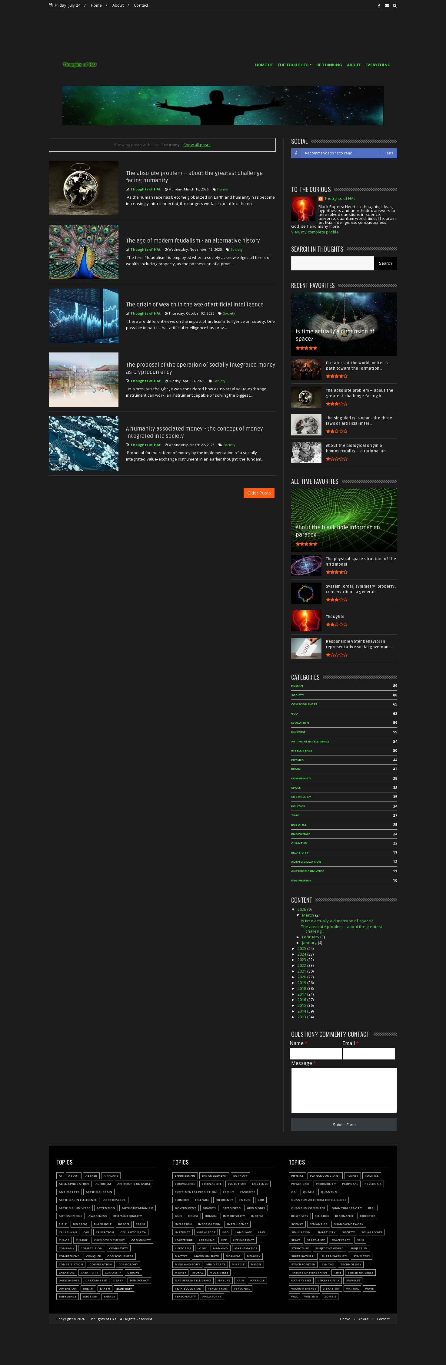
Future (245, 1200)
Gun (178, 1216)
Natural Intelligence (193, 1280)
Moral (197, 1272)
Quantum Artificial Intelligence (318, 1200)
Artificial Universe (74, 1208)
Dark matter (96, 1280)
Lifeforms (183, 1248)
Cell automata (133, 1232)
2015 (302, 1005)
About (118, 5)
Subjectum (359, 1248)
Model (256, 1264)
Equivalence (185, 1184)
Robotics (299, 825)
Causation (105, 1232)
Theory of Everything (309, 1272)
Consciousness (304, 704)
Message (303, 1063)
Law (261, 1232)
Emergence (67, 1296)
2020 (302, 977)
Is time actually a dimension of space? (337, 921)
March (308, 915)
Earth (105, 1289)
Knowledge (300, 834)
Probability (326, 1184)
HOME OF (264, 65)
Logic (202, 1248)
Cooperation (100, 1264)
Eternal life (211, 1184)
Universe (298, 732)
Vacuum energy (304, 1289)
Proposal (350, 1184)
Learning (207, 1240)
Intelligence (301, 750)
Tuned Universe (360, 1272)
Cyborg (133, 1272)
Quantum (299, 843)
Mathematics (246, 1248)
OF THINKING (329, 65)
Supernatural (303, 1256)
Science (297, 1224)
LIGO (225, 1232)
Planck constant (325, 1176)
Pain (240, 1280)
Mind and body (187, 1264)
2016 (302, 999)
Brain (296, 769)
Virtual (352, 1289)
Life (224, 1240)
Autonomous (70, 1216)
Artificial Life (114, 1200)
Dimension (68, 1289)
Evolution (300, 723)
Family (228, 1192)
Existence (260, 1184)
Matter (181, 1256)
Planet (352, 1176)
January (310, 942)
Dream (88, 1289)
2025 (302, 948)
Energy (109, 1296)
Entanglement (214, 1176)
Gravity (209, 1208)
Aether (91, 1176)
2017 (302, 994)
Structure (300, 1248)
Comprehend (69, 1256)
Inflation (183, 1224)
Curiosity (113, 1272)
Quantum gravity (346, 1208)
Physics (297, 760)
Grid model (256, 1208)
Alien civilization (306, 862)
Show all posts (197, 144)
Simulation (301, 1232)
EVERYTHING (378, 65)
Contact (141, 5)
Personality (185, 1296)
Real (371, 1208)
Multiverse (219, 1272)
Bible (63, 1224)
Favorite (247, 1192)
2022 (302, 965)
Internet (182, 1232)
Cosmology (301, 797)
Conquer (93, 1256)
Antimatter (69, 1192)
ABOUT (354, 65)
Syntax (327, 1264)
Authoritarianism (137, 1208)
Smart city (326, 1232)
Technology (350, 1264)
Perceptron (218, 1289)
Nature (224, 1280)
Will (294, 1296)
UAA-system (301, 1280)
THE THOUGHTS (293, 65)
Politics (298, 806)
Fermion (181, 1200)
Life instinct (244, 1240)
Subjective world (329, 1248)
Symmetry (361, 1256)
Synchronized (303, 1264)
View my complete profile (315, 232)
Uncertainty (328, 1280)
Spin (360, 1240)
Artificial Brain (99, 1192)
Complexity (118, 1248)
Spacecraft (341, 1240)
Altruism (103, 1184)
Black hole (103, 1224)
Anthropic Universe (308, 871)
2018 (302, 988)
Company (66, 1248)
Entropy (240, 1176)
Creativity (89, 1272)
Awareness (97, 1216)
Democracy (139, 1280)
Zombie (330, 1296)
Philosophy (212, 1296)
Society (237, 249)
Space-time (316, 1240)
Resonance (344, 1216)
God (294, 714)
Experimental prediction (196, 1192)
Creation (67, 1272)
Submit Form (344, 1124)
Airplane (111, 1176)
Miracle (238, 1264)
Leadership (184, 1240)
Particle (257, 1280)
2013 (302, 1017)
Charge (82, 1240)
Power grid (300, 1184)
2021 (302, 971)
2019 (302, 982)
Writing (311, 1296)
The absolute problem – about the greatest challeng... (341, 929)
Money (180, 1272)
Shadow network (349, 1224)
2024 (302, 954)
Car (86, 1232)
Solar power (371, 1232)
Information (209, 1224)
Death (118, 1280)
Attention (106, 1208)
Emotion (90, 1296)
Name (299, 1043)
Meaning (233, 1256)
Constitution (71, 1264)
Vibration (331, 1289)
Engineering (301, 880)
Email (350, 1043)
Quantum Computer (308, 1208)
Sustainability (334, 1256)
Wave (369, 1289)
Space (296, 788)
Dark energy (69, 1280)
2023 (302, 959)
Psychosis (372, 1184)
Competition (91, 1248)
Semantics (319, 1224)
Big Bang (80, 1224)
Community (301, 778)
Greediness (231, 1208)
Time (295, 815)
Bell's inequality (127, 1216)
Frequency (224, 1200)
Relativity (299, 852)
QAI (294, 1192)
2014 (302, 1011)
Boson (123, 1224)
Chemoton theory (109, 1240)
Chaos (64, 1240)
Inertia (257, 1216)
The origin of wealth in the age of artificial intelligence (195, 304)
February (311, 937)
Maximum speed (207, 1256)
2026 (302, 909)
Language (243, 1232)
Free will (202, 1200)
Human (223, 189)
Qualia (309, 1192)
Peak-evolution (188, 1289)
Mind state (215, 1264)
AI (60, 1176)
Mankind (220, 1248)
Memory (253, 1256)
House (193, 1216)
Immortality (234, 1216)
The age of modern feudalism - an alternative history (193, 240)
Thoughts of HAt (340, 199)
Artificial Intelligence (310, 741)
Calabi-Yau (68, 1232)
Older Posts (259, 493)
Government (185, 1208)
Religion (322, 1216)
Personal (242, 1289)
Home (96, 5)
